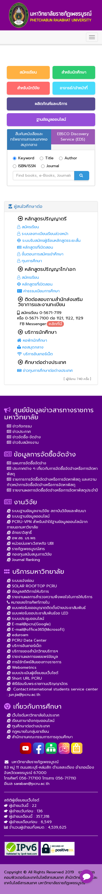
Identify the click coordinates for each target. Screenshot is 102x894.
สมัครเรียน (28, 227)
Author (68, 158)
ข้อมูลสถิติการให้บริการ (28, 591)
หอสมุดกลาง (30, 347)
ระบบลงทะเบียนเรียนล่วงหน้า (42, 234)
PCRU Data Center (27, 640)
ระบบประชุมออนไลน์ (25, 619)
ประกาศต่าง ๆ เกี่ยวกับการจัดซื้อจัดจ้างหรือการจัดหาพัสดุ (52, 471)
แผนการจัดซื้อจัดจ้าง (26, 463)
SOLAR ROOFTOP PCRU (32, 586)
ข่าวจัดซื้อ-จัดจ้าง (24, 437)
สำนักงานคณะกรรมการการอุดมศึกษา (40, 737)
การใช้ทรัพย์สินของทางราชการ (34, 662)
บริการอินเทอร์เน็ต (35, 354)
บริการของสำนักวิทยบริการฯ (32, 651)
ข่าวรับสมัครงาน (23, 442)
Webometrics (21, 667)
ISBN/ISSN (24, 166)
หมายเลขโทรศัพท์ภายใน (28, 602)
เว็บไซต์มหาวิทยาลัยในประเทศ (33, 715)
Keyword (23, 158)
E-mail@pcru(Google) (29, 624)
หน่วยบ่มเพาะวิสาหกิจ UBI (30, 543)
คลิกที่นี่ (55, 324)
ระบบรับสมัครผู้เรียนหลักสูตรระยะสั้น (49, 240)
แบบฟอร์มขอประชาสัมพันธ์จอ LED (37, 613)
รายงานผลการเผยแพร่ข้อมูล (32, 657)
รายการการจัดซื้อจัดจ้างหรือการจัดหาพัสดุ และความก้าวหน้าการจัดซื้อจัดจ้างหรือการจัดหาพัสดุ (52, 482)
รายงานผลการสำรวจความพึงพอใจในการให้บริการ (49, 597)
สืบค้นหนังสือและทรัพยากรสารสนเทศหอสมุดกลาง (29, 139)
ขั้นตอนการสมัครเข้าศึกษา (40, 254)
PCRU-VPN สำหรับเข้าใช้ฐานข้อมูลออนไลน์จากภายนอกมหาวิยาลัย (47, 524)
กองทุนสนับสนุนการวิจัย (29, 554)
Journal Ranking (23, 560)
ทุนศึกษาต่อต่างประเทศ (28, 726)
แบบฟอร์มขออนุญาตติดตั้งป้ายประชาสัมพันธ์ (46, 608)
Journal (50, 166)
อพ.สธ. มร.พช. (21, 538)
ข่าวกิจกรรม (19, 426)
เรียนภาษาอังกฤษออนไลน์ (30, 721)
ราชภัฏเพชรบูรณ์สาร (26, 549)
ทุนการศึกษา (29, 261)
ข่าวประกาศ (19, 432)
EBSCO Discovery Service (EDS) (73, 136)
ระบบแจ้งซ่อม (20, 581)
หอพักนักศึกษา (32, 340)
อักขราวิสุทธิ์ (19, 532)
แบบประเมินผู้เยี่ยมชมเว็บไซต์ (32, 673)
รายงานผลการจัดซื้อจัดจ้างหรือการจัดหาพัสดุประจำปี (52, 490)
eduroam (17, 635)
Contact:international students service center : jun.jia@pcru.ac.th (52, 692)
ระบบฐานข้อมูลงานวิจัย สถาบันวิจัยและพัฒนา (46, 511)
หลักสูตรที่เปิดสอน (35, 247)
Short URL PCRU (24, 678)
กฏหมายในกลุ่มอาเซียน (28, 731)
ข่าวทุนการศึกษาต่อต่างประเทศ (45, 370)
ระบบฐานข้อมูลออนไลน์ (28, 516)
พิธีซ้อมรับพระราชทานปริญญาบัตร (37, 684)
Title (47, 158)
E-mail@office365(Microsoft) (35, 629)
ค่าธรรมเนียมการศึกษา (38, 291)
